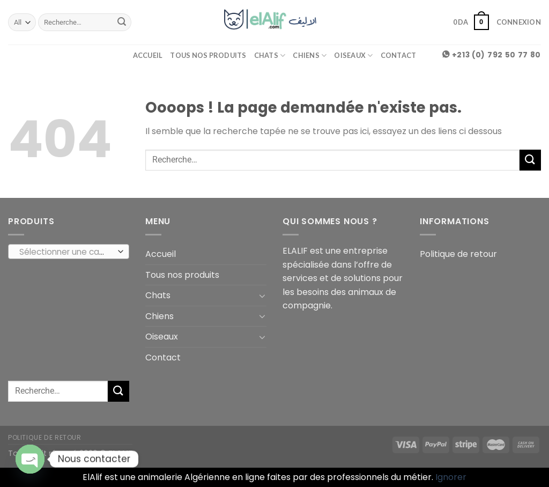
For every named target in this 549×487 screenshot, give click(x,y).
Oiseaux (353, 55)
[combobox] (68, 251)
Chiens (310, 55)
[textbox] (66, 252)
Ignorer (450, 477)
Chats (270, 55)
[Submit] (122, 22)
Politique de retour (458, 254)
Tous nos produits (208, 55)
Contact (399, 55)
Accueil (148, 55)
